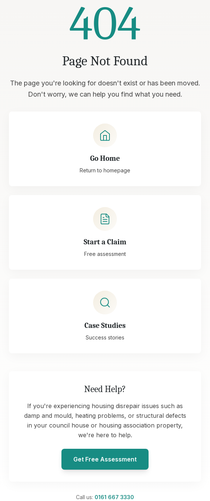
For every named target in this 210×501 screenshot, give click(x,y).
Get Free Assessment (105, 459)
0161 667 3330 (114, 497)
